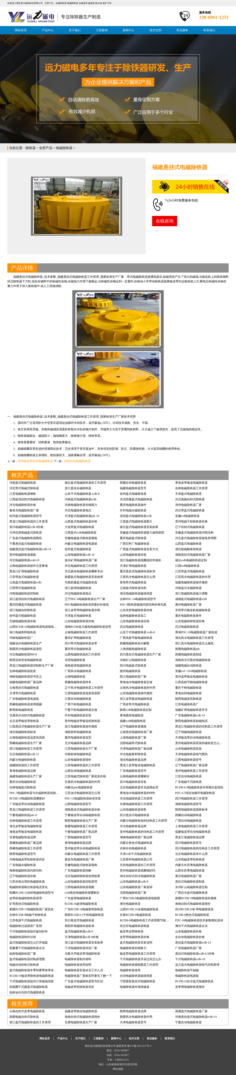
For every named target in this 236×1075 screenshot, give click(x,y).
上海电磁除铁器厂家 (133, 737)
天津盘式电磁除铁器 (188, 493)
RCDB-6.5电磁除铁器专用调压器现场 (199, 787)
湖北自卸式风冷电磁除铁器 (137, 876)
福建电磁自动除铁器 (188, 665)
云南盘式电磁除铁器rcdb (25, 582)
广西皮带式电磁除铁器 (134, 704)
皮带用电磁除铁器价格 (134, 937)
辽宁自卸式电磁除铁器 (190, 527)
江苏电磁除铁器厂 (187, 704)
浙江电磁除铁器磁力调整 (191, 593)
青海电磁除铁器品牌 (22, 770)
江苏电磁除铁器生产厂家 (81, 748)
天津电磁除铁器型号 (133, 1022)
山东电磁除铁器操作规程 (136, 693)
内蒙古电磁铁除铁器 (22, 759)
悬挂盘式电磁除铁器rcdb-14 (193, 942)
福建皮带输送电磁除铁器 (81, 1011)
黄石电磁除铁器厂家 (188, 876)
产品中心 (48, 30)
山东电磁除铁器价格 (133, 554)
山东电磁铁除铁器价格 (79, 621)
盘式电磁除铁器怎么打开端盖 (28, 942)
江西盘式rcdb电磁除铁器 (80, 532)
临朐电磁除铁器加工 (133, 615)
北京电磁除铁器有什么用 (191, 853)
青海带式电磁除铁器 (133, 582)
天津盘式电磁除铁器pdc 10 (82, 515)
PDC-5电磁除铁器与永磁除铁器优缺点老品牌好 (40, 792)
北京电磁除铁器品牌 (78, 743)
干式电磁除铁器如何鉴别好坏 (28, 931)
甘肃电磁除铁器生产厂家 (81, 1022)
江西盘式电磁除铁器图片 (136, 521)
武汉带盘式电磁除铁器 (190, 510)
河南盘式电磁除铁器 (22, 482)
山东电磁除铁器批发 (188, 748)
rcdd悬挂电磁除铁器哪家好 (82, 892)
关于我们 (75, 30)
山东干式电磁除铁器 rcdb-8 (82, 493)
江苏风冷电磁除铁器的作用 (193, 576)
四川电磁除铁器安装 (133, 781)
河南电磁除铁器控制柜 (24, 593)
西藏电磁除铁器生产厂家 (25, 743)
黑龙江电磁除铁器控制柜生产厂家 (31, 665)
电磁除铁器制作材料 (78, 959)
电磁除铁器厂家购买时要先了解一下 (88, 975)
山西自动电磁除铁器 (78, 770)
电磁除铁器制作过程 (22, 937)
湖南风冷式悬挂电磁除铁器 (193, 660)
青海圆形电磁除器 (131, 715)
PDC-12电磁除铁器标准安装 (83, 798)
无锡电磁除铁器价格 (22, 621)
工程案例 (101, 30)
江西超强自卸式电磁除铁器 (27, 499)
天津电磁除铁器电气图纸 (191, 754)
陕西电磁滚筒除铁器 (188, 698)
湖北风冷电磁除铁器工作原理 (194, 637)
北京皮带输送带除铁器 (24, 720)
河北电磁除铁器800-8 (23, 654)
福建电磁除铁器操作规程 (191, 582)
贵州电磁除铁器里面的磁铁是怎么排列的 (201, 743)
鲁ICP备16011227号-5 (139, 1046)
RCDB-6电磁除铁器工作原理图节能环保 (146, 920)
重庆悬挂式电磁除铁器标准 (137, 571)
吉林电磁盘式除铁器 (22, 787)
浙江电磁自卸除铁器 (22, 610)
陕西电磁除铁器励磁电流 (191, 720)
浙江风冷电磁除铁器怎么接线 (194, 643)
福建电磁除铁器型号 (133, 488)
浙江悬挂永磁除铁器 (78, 488)
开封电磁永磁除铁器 (133, 510)
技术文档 (155, 30)
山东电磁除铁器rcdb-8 (134, 881)
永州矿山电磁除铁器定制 (191, 887)
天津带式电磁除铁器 (22, 693)
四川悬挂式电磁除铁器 (134, 815)
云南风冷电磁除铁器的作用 (137, 687)
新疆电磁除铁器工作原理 (81, 826)
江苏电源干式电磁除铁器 (25, 920)
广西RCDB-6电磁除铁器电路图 (140, 898)
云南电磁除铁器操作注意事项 (28, 565)
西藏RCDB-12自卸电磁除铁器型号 (31, 892)
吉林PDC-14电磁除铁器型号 (138, 599)
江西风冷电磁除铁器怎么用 (137, 576)
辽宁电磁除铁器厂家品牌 (191, 765)
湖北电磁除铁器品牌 (133, 759)
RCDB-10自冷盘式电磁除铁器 (194, 981)
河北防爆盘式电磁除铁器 (136, 499)
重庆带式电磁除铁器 (78, 648)
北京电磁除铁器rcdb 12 (24, 754)
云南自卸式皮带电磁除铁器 (27, 1011)
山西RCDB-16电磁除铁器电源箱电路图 (34, 626)
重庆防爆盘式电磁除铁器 (25, 604)
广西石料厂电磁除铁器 (134, 543)
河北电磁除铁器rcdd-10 (24, 560)
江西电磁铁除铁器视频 (79, 887)
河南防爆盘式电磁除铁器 (81, 582)
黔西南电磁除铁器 (21, 709)
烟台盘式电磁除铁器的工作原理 (85, 482)
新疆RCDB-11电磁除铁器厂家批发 (31, 909)
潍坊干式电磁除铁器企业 (191, 925)
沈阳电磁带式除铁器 (133, 743)
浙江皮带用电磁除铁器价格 (82, 610)
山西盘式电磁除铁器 (188, 543)
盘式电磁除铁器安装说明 (136, 942)
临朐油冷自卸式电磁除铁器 (27, 992)
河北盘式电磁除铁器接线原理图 (195, 538)
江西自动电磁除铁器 (78, 698)
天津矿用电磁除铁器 (133, 565)
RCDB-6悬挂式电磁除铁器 (192, 914)
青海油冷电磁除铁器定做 (136, 682)
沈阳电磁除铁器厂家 (133, 892)
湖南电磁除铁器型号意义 (25, 676)
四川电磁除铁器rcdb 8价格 (26, 527)
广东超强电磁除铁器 (78, 898)
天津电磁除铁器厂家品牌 (136, 748)
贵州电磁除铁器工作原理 (191, 770)
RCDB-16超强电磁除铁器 (81, 903)
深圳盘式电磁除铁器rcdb (136, 515)
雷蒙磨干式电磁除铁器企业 (27, 948)
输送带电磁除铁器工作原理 (137, 953)
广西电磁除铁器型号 (78, 837)
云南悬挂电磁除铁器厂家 (136, 732)
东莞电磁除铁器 (75, 660)
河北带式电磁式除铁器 (24, 488)
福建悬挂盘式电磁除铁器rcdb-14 (30, 549)
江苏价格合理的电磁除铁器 (27, 881)
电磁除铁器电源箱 (187, 975)
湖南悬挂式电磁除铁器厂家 (193, 554)
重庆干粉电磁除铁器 (188, 687)
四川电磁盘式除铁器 (133, 665)
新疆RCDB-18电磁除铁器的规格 (196, 898)
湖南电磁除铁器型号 (188, 804)
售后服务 (182, 30)
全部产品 (45, 148)
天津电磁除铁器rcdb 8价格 (82, 937)
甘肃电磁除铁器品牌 (22, 837)
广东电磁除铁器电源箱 (24, 698)
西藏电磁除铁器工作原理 (25, 848)
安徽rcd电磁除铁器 (187, 515)
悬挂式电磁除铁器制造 (190, 881)
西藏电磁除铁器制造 (188, 654)
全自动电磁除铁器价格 (190, 937)
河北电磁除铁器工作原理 (81, 565)
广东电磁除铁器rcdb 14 (190, 715)
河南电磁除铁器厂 (21, 637)
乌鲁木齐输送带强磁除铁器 (82, 953)
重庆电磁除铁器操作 (133, 504)
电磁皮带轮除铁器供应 (79, 986)
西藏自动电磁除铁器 (133, 482)
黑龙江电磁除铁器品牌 (190, 837)
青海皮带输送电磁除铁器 (191, 482)
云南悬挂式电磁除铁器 (24, 687)
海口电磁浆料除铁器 (22, 632)
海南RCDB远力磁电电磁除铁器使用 (88, 626)
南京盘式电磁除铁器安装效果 (139, 527)
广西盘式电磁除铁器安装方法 (139, 549)
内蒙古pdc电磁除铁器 (79, 787)
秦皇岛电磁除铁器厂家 (24, 510)
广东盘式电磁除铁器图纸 (25, 538)
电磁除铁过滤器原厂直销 (25, 925)
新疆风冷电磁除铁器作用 (136, 1016)
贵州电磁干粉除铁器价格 (191, 521)
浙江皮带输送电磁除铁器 (136, 698)
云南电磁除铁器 (75, 676)
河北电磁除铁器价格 (22, 504)
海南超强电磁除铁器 (78, 665)
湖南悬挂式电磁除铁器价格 (82, 809)
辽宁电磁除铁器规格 (133, 726)
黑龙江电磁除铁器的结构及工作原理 (198, 726)
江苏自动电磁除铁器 (188, 776)
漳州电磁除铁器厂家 (188, 504)
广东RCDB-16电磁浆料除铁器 (84, 909)
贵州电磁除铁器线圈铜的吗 (137, 870)
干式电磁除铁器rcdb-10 (190, 959)
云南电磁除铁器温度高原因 (27, 737)
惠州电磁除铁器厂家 (188, 604)
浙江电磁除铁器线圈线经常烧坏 (140, 560)
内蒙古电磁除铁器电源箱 (81, 543)
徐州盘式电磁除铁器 (133, 493)
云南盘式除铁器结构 (133, 587)
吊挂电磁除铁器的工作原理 (137, 865)
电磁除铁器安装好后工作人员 (84, 970)
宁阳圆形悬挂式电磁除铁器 (137, 981)
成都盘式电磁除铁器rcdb (191, 599)
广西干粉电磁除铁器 (78, 704)
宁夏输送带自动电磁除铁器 (82, 815)
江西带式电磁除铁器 (22, 587)
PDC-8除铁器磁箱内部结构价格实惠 (143, 604)
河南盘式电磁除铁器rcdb (80, 499)
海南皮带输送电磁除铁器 (25, 831)
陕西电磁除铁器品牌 (133, 1011)
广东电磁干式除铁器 (188, 781)
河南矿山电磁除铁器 (133, 660)
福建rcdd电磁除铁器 (133, 720)
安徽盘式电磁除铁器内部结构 (194, 532)
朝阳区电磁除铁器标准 (79, 925)
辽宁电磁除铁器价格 (22, 876)
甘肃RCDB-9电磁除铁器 (135, 914)
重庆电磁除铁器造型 (78, 737)
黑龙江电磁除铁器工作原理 (27, 809)
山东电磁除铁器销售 (133, 809)
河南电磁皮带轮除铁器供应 (27, 859)
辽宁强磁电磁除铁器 (188, 732)
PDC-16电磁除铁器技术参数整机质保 (199, 920)
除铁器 (31, 148)
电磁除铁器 (64, 148)
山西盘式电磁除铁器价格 (81, 521)
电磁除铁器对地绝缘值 (134, 986)
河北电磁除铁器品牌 (133, 826)
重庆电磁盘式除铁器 (133, 538)
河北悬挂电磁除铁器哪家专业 (84, 571)
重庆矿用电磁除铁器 (78, 637)
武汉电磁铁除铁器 (131, 626)
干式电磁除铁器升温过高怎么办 (140, 959)
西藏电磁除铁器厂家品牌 (25, 842)
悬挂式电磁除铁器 (75, 276)
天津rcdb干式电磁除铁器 (136, 853)
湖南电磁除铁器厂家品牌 (136, 837)
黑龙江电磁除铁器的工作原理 (28, 521)
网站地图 (118, 1069)
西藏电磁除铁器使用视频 (25, 704)
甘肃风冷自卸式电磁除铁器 (27, 715)
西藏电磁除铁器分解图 (134, 643)
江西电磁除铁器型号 (188, 759)
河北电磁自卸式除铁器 (190, 499)
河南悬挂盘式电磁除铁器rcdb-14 (196, 1016)
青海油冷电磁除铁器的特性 (137, 792)
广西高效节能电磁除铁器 (136, 637)
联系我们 (209, 30)
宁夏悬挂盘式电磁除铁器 (25, 543)
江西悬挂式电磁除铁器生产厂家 (30, 726)
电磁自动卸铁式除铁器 (24, 964)
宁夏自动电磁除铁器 (188, 1022)
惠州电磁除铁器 (130, 671)
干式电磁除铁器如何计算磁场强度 (31, 981)
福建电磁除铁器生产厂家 (25, 776)
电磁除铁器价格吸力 (133, 948)
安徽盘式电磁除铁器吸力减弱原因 (142, 532)
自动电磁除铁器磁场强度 (136, 975)
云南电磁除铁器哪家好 (134, 776)
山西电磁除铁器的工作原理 (82, 654)
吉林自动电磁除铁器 (77, 461)
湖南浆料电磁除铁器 (78, 732)
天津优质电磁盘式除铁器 (25, 532)
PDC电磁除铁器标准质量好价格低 (87, 604)
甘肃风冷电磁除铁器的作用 (82, 781)
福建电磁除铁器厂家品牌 (25, 682)
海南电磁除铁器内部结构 (25, 870)
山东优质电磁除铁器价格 (136, 610)
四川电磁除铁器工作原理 (191, 798)
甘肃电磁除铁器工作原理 (136, 804)
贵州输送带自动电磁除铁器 (35, 461)
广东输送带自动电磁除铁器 (27, 804)
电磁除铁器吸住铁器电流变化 (28, 887)
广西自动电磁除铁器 (188, 820)
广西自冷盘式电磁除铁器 (191, 892)
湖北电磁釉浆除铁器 (188, 549)
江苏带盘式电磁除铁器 (190, 571)
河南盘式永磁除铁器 (188, 587)
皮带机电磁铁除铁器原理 (25, 898)
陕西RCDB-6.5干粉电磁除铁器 (84, 914)
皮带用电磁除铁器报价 (190, 986)
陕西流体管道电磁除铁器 (25, 660)
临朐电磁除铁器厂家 (22, 953)
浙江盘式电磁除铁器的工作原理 (30, 1022)
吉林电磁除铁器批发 (22, 671)
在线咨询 (164, 221)
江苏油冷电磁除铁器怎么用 (82, 792)
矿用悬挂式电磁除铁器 (24, 903)
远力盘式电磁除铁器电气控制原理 (197, 964)
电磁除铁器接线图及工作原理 (139, 964)
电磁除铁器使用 (130, 970)
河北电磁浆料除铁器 (133, 754)
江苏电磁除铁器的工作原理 (82, 765)
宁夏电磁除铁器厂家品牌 (81, 831)
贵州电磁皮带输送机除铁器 (82, 720)
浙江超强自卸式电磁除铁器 (27, 599)
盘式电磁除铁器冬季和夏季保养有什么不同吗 (38, 970)
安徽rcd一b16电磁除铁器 (191, 671)
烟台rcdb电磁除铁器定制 (191, 560)
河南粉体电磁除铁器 (78, 754)
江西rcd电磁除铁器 (187, 565)
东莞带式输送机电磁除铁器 (193, 610)
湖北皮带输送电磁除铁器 (25, 826)
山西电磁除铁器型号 (78, 804)
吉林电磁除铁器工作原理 (191, 488)
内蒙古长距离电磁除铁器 (191, 865)
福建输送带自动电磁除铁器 (193, 831)
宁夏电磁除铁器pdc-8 (23, 815)
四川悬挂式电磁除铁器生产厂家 (140, 654)
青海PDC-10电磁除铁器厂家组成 (196, 632)
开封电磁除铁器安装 (78, 715)
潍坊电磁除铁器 (130, 903)
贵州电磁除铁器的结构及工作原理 (142, 831)
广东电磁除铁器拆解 (78, 870)
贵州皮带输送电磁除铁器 (191, 676)
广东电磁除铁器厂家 (188, 948)
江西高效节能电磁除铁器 (191, 682)
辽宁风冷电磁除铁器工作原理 (84, 687)
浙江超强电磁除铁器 (78, 587)
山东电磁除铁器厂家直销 (136, 887)
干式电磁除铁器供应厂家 (81, 948)
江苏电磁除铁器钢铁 (22, 493)
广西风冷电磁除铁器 (78, 671)
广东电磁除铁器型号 (133, 770)
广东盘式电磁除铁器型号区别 (84, 981)
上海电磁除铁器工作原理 (191, 826)
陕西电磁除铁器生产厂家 (81, 820)
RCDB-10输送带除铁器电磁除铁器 (31, 975)
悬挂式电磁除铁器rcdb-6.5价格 (195, 953)
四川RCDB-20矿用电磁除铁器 (194, 909)
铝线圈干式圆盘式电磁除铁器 (28, 986)
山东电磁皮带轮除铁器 (190, 859)
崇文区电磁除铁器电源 (134, 925)
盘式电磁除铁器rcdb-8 (79, 931)
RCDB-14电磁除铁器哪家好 (27, 798)
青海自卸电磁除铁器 (188, 693)
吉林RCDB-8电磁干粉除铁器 (27, 914)
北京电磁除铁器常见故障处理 (139, 787)
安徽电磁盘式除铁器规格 (81, 538)
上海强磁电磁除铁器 (133, 648)
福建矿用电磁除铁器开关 (191, 709)
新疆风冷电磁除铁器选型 (25, 648)
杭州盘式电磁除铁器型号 (25, 515)
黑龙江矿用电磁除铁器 (24, 571)
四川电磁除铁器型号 (188, 842)
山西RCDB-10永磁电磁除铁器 (139, 909)
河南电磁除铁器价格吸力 (81, 504)
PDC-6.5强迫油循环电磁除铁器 (195, 792)
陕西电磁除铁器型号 (22, 853)
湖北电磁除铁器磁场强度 (136, 593)
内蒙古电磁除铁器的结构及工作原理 (143, 820)
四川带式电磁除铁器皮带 (81, 643)
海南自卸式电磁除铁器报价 (193, 903)
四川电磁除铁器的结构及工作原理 (197, 848)
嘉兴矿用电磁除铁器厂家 (81, 560)
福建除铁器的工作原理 (24, 765)
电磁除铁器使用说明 (78, 964)
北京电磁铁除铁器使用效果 (82, 876)
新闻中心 (128, 30)
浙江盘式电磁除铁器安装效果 (84, 942)
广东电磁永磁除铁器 (22, 865)
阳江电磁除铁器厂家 (133, 676)
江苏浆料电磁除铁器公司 (136, 859)
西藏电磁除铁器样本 (78, 682)
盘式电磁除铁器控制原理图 (27, 959)
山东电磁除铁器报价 (78, 759)
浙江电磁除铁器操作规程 (81, 726)
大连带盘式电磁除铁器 (79, 527)
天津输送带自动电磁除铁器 (193, 737)
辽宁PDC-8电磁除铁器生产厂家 (85, 599)
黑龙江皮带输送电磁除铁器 (137, 765)
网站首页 (21, 30)
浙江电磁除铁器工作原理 (25, 748)
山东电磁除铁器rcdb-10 (80, 554)
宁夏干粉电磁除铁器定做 (81, 709)
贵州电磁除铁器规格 (22, 554)
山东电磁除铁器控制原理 (81, 881)
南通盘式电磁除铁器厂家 (191, 1011)
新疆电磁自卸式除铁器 (24, 1016)
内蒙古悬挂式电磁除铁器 (136, 842)
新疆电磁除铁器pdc (187, 648)
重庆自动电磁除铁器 (22, 781)
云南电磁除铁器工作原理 (81, 632)
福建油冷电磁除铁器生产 (25, 643)
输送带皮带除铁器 (131, 931)
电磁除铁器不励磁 (187, 970)
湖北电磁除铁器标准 (22, 732)
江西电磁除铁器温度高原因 (82, 693)
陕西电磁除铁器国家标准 (191, 809)
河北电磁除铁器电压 (78, 510)
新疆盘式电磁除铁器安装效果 (84, 576)
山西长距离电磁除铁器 (190, 870)
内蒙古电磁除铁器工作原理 (82, 853)
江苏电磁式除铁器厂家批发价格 (85, 776)
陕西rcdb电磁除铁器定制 (136, 709)
